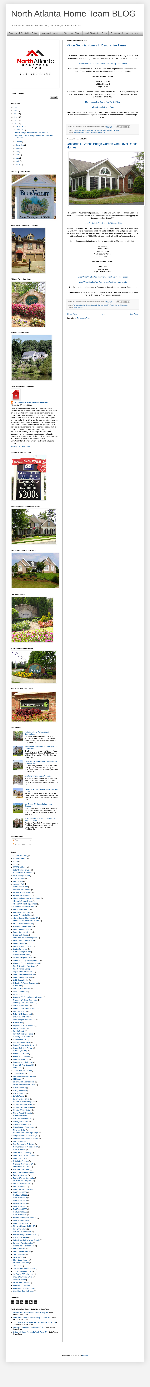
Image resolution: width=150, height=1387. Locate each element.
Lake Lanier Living (20, 1088)
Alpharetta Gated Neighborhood (25, 904)
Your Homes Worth (72, 33)
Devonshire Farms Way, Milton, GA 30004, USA (90, 132)
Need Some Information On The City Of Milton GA (31, 1318)
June (18, 155)
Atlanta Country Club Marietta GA (25, 918)
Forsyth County (18, 1031)
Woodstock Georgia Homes (23, 1291)
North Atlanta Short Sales (96, 33)
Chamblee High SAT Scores (23, 958)
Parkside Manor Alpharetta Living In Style (28, 1327)
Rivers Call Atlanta (20, 1229)
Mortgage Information (51, 33)
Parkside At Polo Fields (21, 1167)
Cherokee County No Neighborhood (26, 963)
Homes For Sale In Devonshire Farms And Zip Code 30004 (103, 64)
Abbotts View (18, 881)
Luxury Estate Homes (21, 1099)
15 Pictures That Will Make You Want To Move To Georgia (34, 1322)
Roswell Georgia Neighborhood (24, 1234)
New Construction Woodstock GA (25, 1147)
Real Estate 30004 (20, 1192)
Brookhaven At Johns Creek (23, 941)
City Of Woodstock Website (23, 972)
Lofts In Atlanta (18, 1096)
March (18, 165)
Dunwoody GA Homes (21, 1017)
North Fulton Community (111, 130)
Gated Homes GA (19, 1039)
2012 (16, 120)
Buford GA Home (19, 943)
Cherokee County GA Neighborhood (26, 960)
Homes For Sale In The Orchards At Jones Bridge (103, 223)
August (18, 148)
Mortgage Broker (19, 1130)
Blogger (85, 1375)
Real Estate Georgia (20, 1223)
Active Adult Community (22, 890)
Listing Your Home (20, 1090)
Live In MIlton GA (19, 1093)
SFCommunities (19, 1249)
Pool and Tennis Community (23, 1178)
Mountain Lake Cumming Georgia (25, 1133)
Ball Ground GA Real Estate (23, 926)
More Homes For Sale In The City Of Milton (102, 102)
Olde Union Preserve (21, 1161)
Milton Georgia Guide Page (103, 107)
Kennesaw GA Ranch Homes (24, 1076)
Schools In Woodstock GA (22, 1243)
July (17, 151)
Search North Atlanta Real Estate (23, 33)
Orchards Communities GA (100, 305)
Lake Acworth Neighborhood (23, 1082)
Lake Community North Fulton (24, 1085)
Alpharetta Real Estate (21, 910)
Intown (135, 33)
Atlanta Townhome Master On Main (38, 776)
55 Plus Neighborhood (21, 876)
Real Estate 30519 (20, 1215)
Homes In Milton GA (20, 1059)
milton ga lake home (20, 1122)
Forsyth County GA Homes (23, 1034)
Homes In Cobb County (22, 1057)
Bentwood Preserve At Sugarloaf (25, 938)
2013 (16, 117)
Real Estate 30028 (20, 1195)
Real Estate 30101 (20, 1198)
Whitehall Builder (19, 1280)
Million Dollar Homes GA (22, 1119)
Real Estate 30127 (20, 1201)
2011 (16, 123)
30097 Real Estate (20, 867)
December (20, 126)
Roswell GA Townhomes (22, 1232)
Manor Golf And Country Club (24, 1102)
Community (17, 986)
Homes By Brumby (20, 1051)
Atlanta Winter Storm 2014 (23, 924)
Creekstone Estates (20, 991)
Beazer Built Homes (20, 935)
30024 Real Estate (20, 859)
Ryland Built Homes (20, 1237)
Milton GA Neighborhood (94, 130)
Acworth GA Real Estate (22, 893)
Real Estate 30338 (20, 1212)
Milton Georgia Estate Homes (24, 1127)
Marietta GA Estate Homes (23, 1107)
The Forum (17, 1266)
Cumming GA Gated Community (25, 1000)
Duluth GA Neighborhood (22, 1014)
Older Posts (133, 314)
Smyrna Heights (19, 1254)
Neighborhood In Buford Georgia (25, 1136)
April (17, 161)
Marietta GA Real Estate (22, 1110)
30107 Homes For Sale (21, 870)
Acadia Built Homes (20, 887)
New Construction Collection (23, 1144)
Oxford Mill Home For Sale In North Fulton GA (30, 1332)
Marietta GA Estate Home (22, 1104)
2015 (16, 111)
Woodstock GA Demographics (24, 1288)
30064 (15, 861)
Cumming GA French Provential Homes (27, 997)
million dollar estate (20, 1116)
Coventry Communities (21, 989)
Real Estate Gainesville (21, 1220)
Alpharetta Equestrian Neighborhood (26, 898)
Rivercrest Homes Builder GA (24, 1226)
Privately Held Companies (22, 1181)
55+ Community (19, 878)
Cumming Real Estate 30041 (23, 1003)
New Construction (19, 1141)
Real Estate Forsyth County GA (24, 1218)
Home (103, 314)
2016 (16, 107)
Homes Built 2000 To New (22, 1048)
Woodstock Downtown (21, 1285)
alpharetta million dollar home (24, 907)
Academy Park (18, 884)
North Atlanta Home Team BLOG (73, 13)
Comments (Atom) (83, 318)
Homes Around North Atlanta (23, 1045)
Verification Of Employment (23, 1274)
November (20, 130)
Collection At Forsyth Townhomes (25, 983)
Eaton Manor (18, 1023)
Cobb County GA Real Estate (24, 974)
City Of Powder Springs (22, 969)
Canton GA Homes (20, 949)
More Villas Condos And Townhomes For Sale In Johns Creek (103, 277)
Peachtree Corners (20, 1175)
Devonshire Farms (79, 130)
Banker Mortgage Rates (22, 929)
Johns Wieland (18, 1073)
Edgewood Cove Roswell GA (24, 1025)
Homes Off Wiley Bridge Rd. (23, 1065)
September (20, 145)
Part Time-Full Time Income (23, 1172)
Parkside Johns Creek (21, 1169)
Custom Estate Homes (21, 1006)
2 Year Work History (20, 856)
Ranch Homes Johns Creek (119, 305)
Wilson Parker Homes (21, 1283)
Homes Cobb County (21, 1054)
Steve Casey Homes (20, 1260)
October (19, 142)
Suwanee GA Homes (21, 1263)
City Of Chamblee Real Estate (24, 966)
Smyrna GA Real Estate (22, 1252)
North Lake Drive (19, 1158)
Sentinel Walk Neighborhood (23, 1246)
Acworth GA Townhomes (22, 895)
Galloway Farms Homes (22, 1037)
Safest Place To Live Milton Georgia (26, 1240)
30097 (15, 864)
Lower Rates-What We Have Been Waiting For (30, 1313)
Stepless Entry (18, 1257)
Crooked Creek (18, 994)
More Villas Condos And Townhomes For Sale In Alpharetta (103, 282)
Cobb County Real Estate (22, 977)
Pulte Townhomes (19, 1187)
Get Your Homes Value (21, 1042)
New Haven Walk (19, 1150)
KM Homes (17, 1079)
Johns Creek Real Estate (22, 1071)
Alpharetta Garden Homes (81, 305)
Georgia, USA (79, 307)
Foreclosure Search (119, 33)
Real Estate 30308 (20, 1209)
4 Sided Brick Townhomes (22, 873)
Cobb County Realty (20, 980)
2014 (16, 114)
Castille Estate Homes (21, 955)
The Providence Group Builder (24, 1268)
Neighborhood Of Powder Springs (25, 1138)
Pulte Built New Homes (21, 1184)
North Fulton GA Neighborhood (24, 1155)
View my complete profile (20, 446)
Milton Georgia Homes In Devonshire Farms (96, 45)
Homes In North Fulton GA (23, 1062)
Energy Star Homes (20, 1028)
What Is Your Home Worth (22, 1277)
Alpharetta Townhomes (21, 912)
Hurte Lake (17, 1068)
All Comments (19, 844)
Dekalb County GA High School (24, 1008)
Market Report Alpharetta (22, 1113)
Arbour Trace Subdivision (22, 915)
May (17, 158)
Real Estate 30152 (20, 1203)
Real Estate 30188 (20, 1206)
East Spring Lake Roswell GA (24, 1020)
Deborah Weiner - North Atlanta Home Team (31, 402)
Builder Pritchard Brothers (22, 946)
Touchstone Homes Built (22, 1271)
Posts (16, 840)
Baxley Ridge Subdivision (22, 932)
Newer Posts (72, 314)
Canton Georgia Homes (22, 952)
